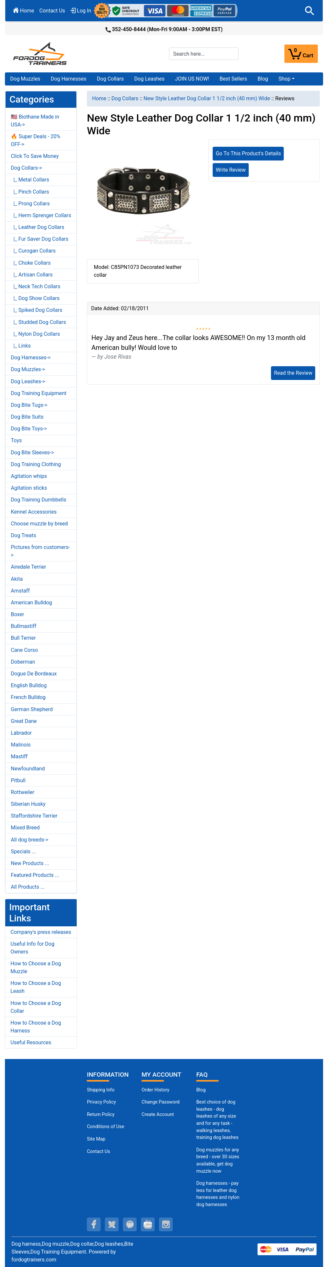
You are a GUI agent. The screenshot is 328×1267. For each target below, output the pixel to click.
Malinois (21, 745)
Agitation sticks (29, 488)
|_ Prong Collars (30, 203)
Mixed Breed (25, 827)
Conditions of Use (105, 1126)
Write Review (230, 170)
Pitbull (18, 780)
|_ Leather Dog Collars (37, 227)
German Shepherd (32, 709)
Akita (17, 579)
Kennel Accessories (34, 512)
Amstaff (20, 591)
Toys (16, 440)
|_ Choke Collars (31, 263)
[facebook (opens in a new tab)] (93, 1224)
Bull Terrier (23, 638)
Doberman (23, 662)
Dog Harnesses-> (30, 357)
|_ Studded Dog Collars (38, 322)
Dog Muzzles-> (28, 369)
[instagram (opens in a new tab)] (165, 1224)
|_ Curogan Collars (33, 251)
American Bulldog (31, 602)
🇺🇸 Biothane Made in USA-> (35, 121)
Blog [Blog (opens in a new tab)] (263, 79)
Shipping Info (100, 1090)
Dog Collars (110, 79)
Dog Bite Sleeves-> (32, 452)
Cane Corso (24, 650)
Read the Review (293, 373)
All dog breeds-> (29, 840)
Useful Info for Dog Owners (32, 948)
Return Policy (100, 1114)
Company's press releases (40, 932)
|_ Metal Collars (30, 180)
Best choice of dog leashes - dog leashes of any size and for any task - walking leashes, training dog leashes (217, 1119)
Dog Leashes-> (28, 381)
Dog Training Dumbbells (38, 500)
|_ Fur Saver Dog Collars (39, 239)
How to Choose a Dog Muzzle (35, 967)
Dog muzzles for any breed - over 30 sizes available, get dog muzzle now (217, 1160)
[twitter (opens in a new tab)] (111, 1224)
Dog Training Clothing (36, 464)
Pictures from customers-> (40, 551)
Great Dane (24, 721)
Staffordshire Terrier (34, 816)
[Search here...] (204, 53)
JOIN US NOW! (192, 79)
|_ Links (21, 346)
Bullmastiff (23, 626)
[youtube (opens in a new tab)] (147, 1224)
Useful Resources (30, 1042)
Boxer (17, 614)
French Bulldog (28, 697)
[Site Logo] (40, 53)
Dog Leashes (149, 79)
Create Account (158, 1114)
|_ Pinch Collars (30, 192)
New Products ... (30, 863)
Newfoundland (28, 769)
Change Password (161, 1102)
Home (23, 11)
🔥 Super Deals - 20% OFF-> (35, 140)
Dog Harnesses (69, 79)
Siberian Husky (28, 804)
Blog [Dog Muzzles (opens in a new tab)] (201, 1090)
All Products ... (28, 887)
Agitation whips (29, 476)
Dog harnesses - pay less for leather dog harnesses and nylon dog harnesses (218, 1194)
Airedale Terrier (28, 567)
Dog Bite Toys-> (29, 428)
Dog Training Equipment (39, 393)
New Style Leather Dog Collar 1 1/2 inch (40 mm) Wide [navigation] (207, 98)
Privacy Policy (101, 1102)
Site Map (96, 1139)
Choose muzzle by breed (39, 523)
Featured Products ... (35, 875)
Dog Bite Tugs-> (29, 405)
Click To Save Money (35, 156)
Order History (155, 1090)
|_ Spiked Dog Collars (36, 310)
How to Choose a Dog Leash (35, 987)
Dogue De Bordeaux (34, 674)
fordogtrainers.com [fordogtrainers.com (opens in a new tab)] (33, 1260)
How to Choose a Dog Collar (35, 1007)
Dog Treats (23, 535)
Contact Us (52, 11)
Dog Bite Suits (27, 417)
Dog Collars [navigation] (124, 98)
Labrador (21, 733)
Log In (80, 11)
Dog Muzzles (25, 79)
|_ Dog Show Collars (35, 298)
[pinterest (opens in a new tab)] (129, 1224)
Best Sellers (233, 79)
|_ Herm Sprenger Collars (41, 215)
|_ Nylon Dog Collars (35, 334)
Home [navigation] (99, 98)
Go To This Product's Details (248, 153)
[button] (310, 11)
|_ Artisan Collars (32, 275)
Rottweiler (22, 792)
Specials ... (23, 851)
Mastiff (19, 756)
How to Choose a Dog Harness (35, 1027)
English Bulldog (29, 685)
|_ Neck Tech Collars (35, 286)
